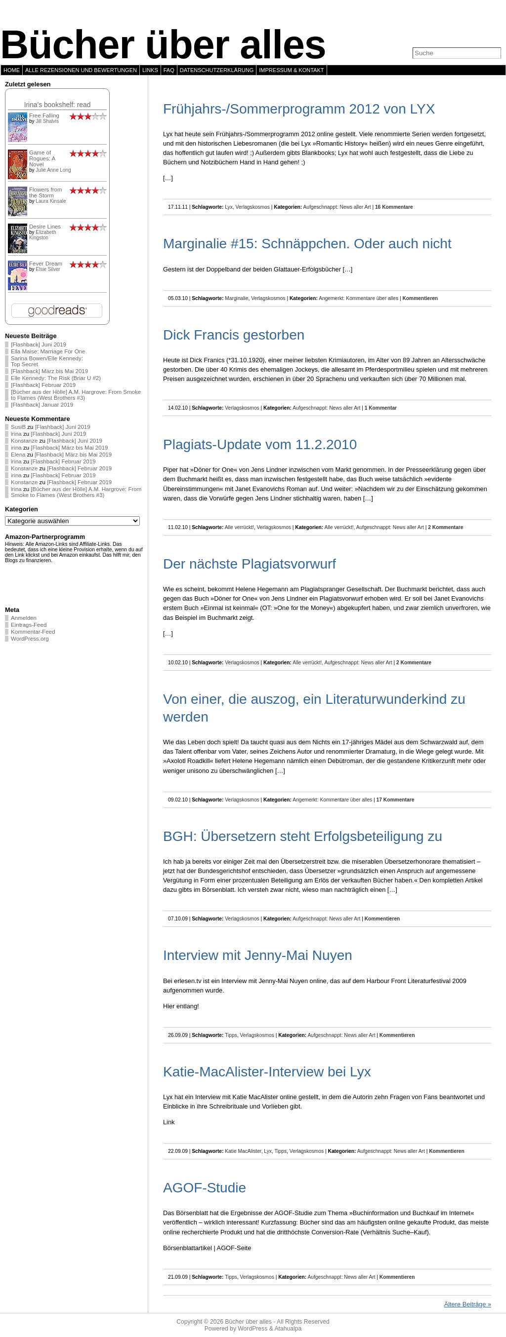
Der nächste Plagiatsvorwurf (249, 564)
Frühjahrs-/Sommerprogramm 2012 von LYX (299, 108)
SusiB (18, 427)
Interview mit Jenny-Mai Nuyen (257, 955)
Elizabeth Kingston (42, 234)
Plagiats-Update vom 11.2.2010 (260, 444)
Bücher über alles (163, 44)
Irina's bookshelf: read (57, 105)
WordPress (252, 1328)
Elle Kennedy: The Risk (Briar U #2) (56, 378)
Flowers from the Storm (45, 192)
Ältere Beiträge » (467, 1304)
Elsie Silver (48, 269)
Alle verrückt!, (340, 527)
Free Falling (44, 115)
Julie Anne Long (53, 170)
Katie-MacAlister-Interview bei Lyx (267, 1071)
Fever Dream (45, 264)
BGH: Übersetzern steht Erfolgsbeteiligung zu (302, 836)
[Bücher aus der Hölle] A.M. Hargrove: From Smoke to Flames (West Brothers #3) (76, 395)
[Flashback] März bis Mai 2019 (49, 371)
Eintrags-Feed (28, 625)
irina (16, 434)
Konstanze (24, 441)
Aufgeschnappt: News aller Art (337, 207)
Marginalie (236, 298)
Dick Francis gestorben (233, 335)
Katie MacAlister (243, 1151)
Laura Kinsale (51, 201)
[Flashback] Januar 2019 (42, 405)
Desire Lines (45, 226)
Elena (18, 455)
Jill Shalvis (47, 121)
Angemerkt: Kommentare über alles (358, 298)
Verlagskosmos (253, 207)
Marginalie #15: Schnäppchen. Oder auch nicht (307, 243)
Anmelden (24, 618)
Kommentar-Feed (33, 632)
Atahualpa (287, 1328)
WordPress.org (30, 639)
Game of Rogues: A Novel (42, 158)
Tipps (231, 1035)
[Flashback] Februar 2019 (43, 385)
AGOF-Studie (204, 1187)
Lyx (229, 207)
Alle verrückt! (239, 527)
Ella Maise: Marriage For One (48, 351)
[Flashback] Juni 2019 (38, 344)
